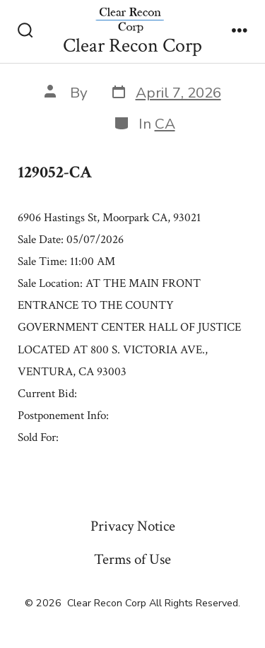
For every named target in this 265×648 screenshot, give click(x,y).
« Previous (39, 469)
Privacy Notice (132, 526)
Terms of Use (132, 559)
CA (165, 124)
